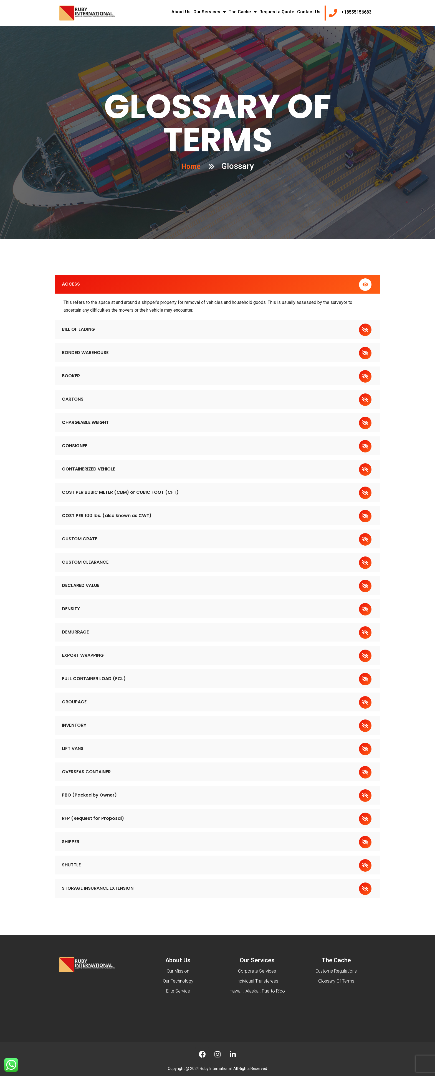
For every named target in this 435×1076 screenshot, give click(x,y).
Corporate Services (257, 971)
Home (191, 166)
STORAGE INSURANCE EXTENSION (99, 888)
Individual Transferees (257, 981)
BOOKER (73, 376)
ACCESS (73, 284)
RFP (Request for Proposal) (95, 818)
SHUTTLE (73, 865)
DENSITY (73, 609)
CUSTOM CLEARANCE (87, 562)
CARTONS (74, 399)
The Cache (243, 12)
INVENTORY (76, 725)
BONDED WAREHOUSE (87, 352)
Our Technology (178, 981)
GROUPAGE (76, 702)
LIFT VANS (74, 748)
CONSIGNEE (76, 445)
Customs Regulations (336, 971)
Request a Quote (276, 11)
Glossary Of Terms (336, 981)
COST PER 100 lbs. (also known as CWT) (108, 515)
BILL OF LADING (80, 329)
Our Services (209, 12)
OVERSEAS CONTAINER (88, 772)
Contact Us (308, 11)
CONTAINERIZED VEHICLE (90, 469)
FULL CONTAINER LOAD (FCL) (95, 678)
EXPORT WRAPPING (84, 655)
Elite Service (178, 991)
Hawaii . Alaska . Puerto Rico (257, 991)
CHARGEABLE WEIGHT (87, 422)
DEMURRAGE (77, 632)
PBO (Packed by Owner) (91, 795)
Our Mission (178, 971)
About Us (181, 11)
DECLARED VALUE (82, 585)
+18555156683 (356, 12)
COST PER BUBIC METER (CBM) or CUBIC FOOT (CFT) (122, 492)
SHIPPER (72, 841)
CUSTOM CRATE (81, 539)
